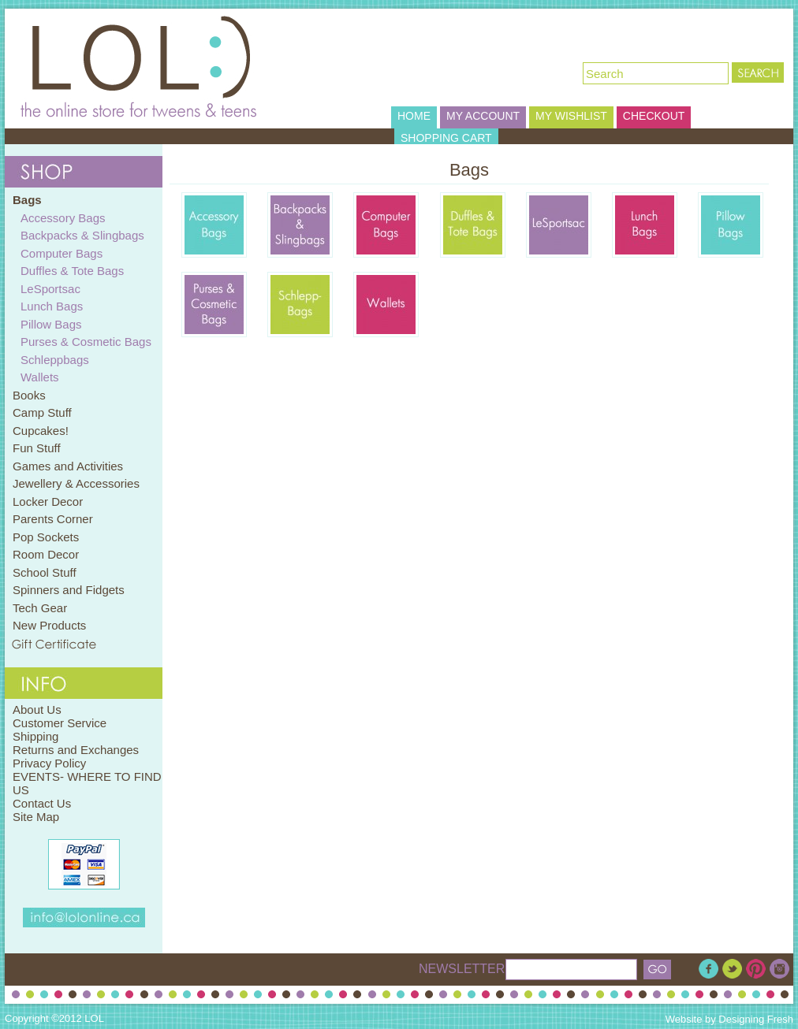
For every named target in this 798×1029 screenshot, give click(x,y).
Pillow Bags (51, 324)
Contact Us (42, 803)
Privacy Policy (49, 763)
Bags (27, 199)
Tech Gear (40, 608)
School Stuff (44, 572)
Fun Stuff (37, 448)
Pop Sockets (46, 537)
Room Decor (46, 554)
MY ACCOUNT (483, 116)
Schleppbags (55, 359)
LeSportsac (50, 288)
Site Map (36, 816)
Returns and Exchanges (76, 749)
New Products (49, 625)
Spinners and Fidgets (69, 589)
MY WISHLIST (571, 116)
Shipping (35, 736)
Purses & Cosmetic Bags (86, 341)
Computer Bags (62, 253)
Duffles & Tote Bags (72, 270)
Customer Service (59, 723)
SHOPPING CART (446, 138)
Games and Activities (68, 466)
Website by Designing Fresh (729, 1019)
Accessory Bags (63, 218)
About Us (37, 709)
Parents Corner (53, 519)
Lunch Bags (52, 306)
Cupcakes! (41, 430)
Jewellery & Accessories (76, 483)
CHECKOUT (654, 116)
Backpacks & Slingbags (82, 235)
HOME (414, 116)
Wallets (40, 377)
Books (29, 395)
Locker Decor (48, 501)
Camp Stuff (42, 412)
